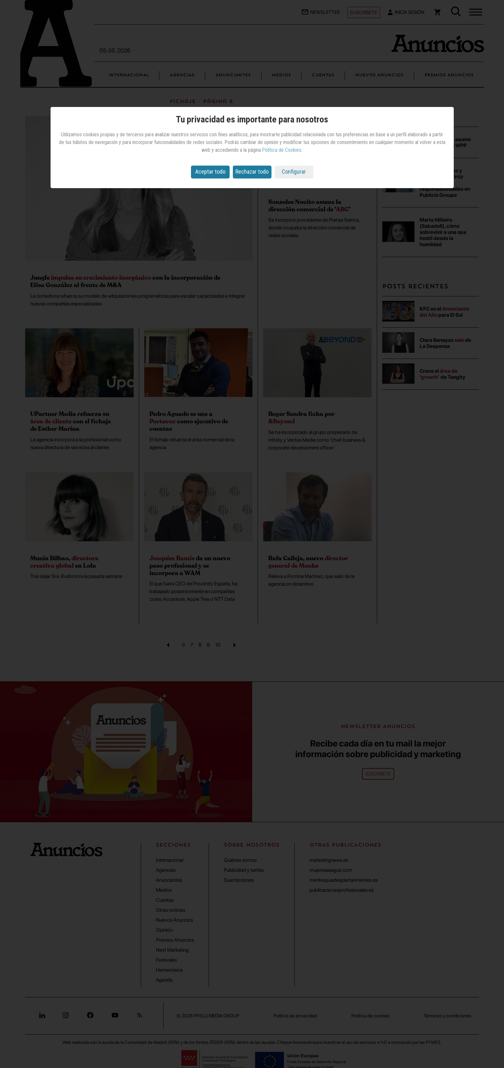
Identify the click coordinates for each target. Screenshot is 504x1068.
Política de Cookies (281, 150)
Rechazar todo (252, 171)
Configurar (294, 171)
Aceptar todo (210, 171)
